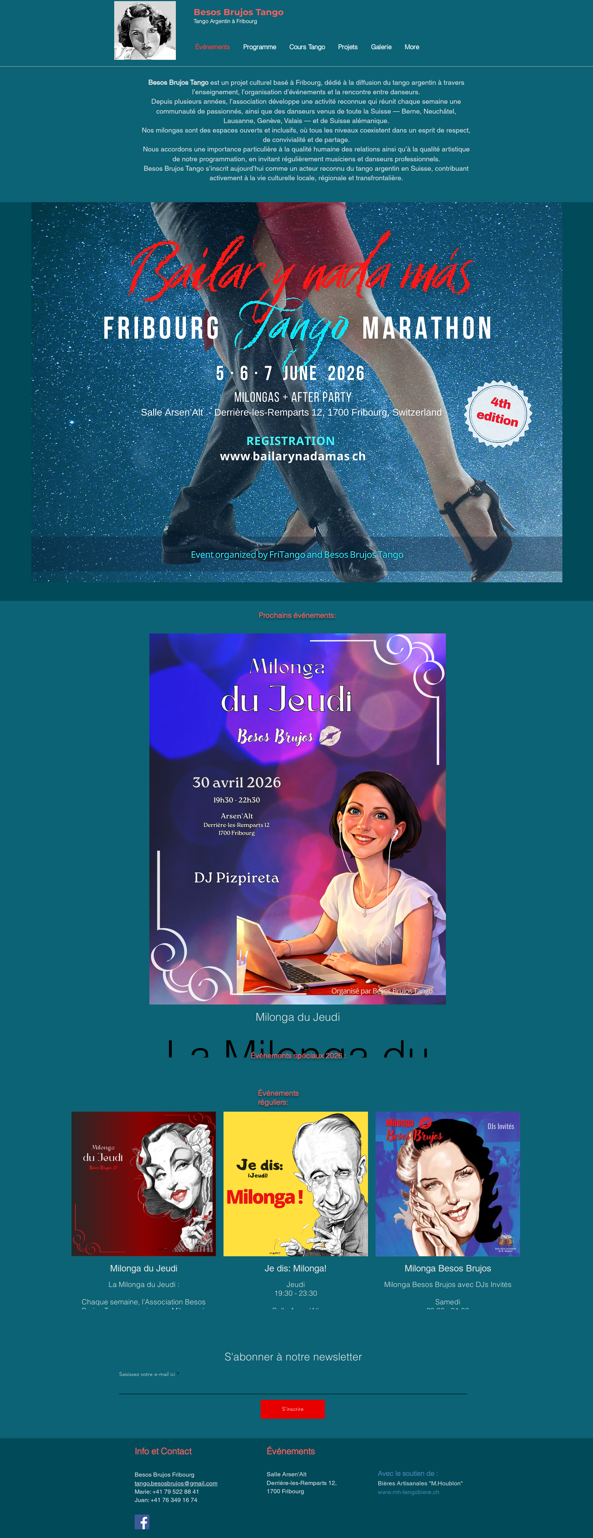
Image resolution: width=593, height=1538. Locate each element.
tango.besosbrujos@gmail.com (176, 1483)
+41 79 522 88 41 (175, 1491)
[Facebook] (142, 1522)
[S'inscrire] (293, 1409)
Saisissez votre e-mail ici (147, 1374)
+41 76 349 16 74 (174, 1500)
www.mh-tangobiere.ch (408, 1492)
